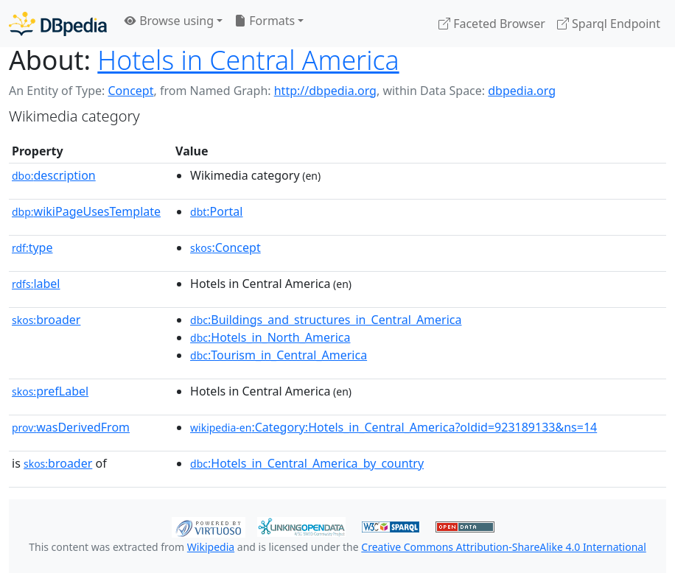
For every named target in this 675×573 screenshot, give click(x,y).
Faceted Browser (491, 23)
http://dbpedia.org (325, 90)
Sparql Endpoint (608, 23)
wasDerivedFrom (71, 427)
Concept (130, 90)
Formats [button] (264, 21)
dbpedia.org (522, 90)
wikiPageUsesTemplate (86, 211)
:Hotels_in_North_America (270, 337)
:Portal (216, 211)
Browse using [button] (169, 21)
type (32, 247)
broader (46, 320)
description (54, 175)
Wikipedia (210, 547)
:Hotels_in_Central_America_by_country (307, 463)
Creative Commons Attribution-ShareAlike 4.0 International (503, 547)
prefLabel (50, 391)
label (36, 283)
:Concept (225, 247)
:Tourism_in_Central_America (278, 355)
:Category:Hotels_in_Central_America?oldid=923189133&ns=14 (393, 427)
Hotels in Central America (248, 59)
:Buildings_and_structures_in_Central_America (325, 320)
